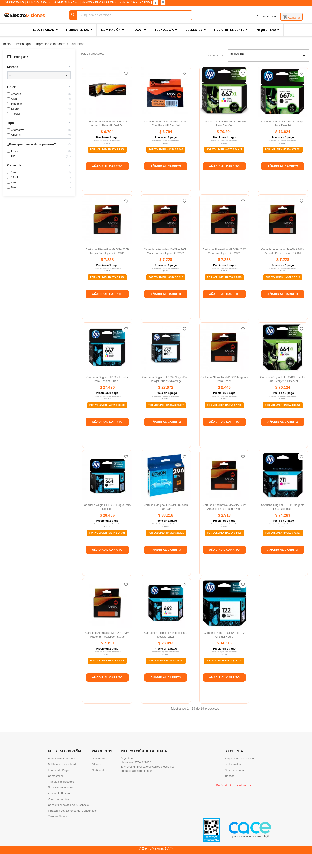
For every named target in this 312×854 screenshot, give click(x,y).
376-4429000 (143, 762)
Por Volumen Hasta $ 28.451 (166, 532)
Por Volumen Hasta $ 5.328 (107, 277)
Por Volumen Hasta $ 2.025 (224, 532)
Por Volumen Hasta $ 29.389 (224, 660)
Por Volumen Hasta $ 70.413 (283, 532)
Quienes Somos (58, 816)
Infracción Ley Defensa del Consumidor (72, 810)
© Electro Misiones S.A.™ (156, 848)
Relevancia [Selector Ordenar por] (268, 55)
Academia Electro (59, 793)
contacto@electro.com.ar (136, 770)
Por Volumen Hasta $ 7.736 (224, 405)
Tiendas (229, 776)
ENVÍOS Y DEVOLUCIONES (99, 2)
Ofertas (96, 764)
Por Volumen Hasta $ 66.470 (283, 405)
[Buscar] (131, 15)
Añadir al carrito (107, 166)
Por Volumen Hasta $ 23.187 (166, 405)
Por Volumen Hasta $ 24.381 (107, 532)
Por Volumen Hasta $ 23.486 (107, 405)
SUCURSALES (14, 2)
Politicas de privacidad (62, 764)
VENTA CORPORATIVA (135, 2)
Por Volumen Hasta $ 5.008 (107, 149)
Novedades (99, 758)
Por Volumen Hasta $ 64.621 (224, 149)
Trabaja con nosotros (61, 781)
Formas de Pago (58, 770)
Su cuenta (234, 751)
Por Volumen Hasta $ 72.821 (283, 149)
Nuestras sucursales (60, 787)
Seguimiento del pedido (239, 758)
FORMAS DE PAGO (66, 2)
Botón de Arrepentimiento (234, 785)
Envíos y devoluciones (62, 758)
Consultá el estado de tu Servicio (68, 804)
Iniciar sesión (233, 764)
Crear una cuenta (235, 770)
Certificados (99, 770)
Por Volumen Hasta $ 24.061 (166, 660)
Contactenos (56, 776)
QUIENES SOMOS (38, 2)
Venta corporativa (59, 799)
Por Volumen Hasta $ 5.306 (107, 660)
